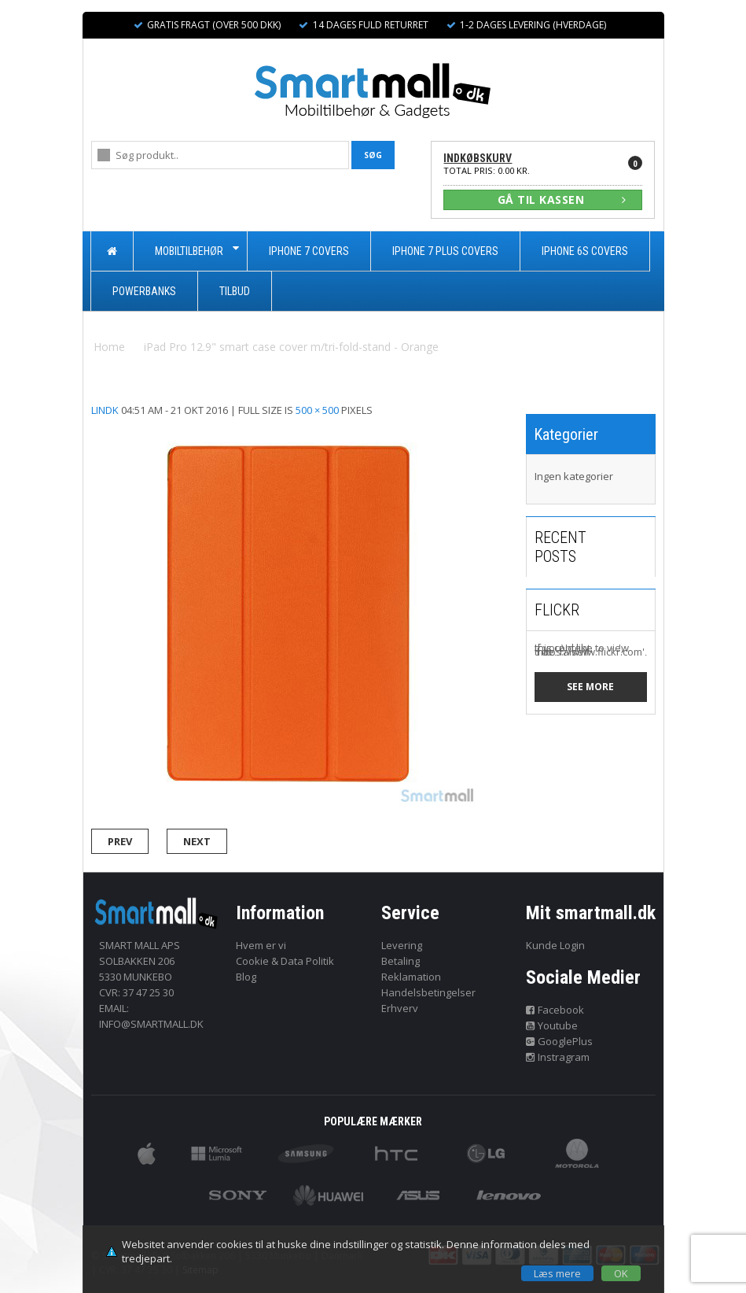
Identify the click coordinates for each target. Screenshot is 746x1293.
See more (590, 686)
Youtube (552, 1025)
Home (109, 346)
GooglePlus (559, 1041)
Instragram (558, 1057)
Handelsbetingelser (428, 992)
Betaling (400, 961)
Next (197, 841)
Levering (401, 945)
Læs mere (557, 1273)
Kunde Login (555, 945)
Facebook (555, 1010)
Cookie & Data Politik (285, 961)
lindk (105, 410)
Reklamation (411, 977)
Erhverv (399, 1008)
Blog (246, 977)
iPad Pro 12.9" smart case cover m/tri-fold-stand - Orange (291, 346)
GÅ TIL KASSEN (562, 199)
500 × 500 (317, 410)
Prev (120, 841)
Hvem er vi (261, 945)
